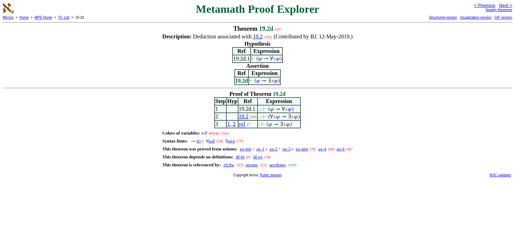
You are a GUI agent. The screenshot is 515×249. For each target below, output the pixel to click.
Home (24, 17)
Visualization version (475, 17)
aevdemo (277, 164)
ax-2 (274, 148)
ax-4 (322, 148)
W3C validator (500, 175)
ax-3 (287, 148)
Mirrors (8, 17)
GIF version (503, 17)
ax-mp (245, 148)
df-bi (240, 156)
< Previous (484, 5)
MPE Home (43, 17)
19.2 (258, 36)
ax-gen (302, 148)
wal (211, 141)
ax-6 (340, 148)
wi (198, 141)
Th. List (64, 17)
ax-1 (260, 148)
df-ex (257, 156)
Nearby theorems (499, 10)
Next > (505, 5)
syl (242, 124)
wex (231, 141)
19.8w (228, 164)
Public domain (271, 175)
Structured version (443, 17)
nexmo (252, 164)
